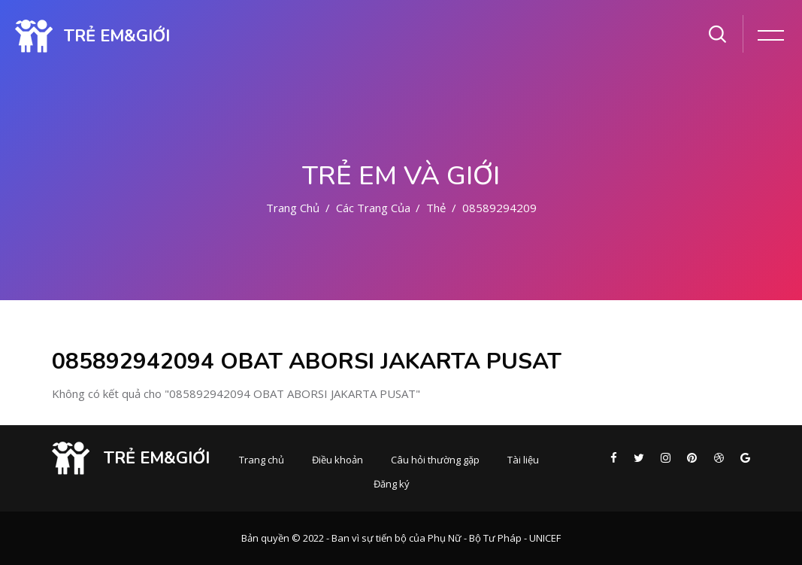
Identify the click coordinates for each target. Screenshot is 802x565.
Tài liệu (523, 459)
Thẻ (436, 207)
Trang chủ (292, 207)
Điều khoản (337, 459)
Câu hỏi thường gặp (435, 459)
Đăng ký (392, 484)
